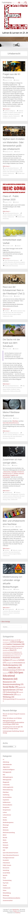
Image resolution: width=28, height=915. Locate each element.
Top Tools (5, 883)
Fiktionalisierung (8, 789)
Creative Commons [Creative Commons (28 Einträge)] (14, 644)
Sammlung (6, 870)
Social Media (6, 873)
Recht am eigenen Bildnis (11, 264)
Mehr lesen (6, 109)
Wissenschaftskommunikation (11, 898)
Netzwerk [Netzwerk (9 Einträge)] (5, 673)
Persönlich (6, 860)
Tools (4, 878)
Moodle (5, 837)
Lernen (5, 817)
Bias (4, 774)
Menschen (10, 262)
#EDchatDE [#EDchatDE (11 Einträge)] (6, 640)
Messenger (6, 825)
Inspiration (6, 800)
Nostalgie (5, 847)
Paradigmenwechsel (8, 857)
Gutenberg (15, 215)
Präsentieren (6, 862)
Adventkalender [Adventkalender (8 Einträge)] (6, 642)
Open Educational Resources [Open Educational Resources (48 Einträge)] (13, 675)
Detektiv (11, 112)
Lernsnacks (21, 434)
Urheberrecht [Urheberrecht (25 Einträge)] (10, 694)
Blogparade (6, 782)
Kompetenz (6, 807)
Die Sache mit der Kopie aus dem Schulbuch (11, 342)
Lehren (5, 812)
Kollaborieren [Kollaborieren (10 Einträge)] (18, 652)
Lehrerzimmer (7, 815)
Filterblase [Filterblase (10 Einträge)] (6, 650)
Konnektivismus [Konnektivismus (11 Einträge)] (8, 655)
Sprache (11, 116)
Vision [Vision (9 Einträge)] (19, 694)
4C (3, 759)
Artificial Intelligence (10, 110)
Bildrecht (15, 550)
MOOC (5, 835)
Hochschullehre (7, 797)
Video (11, 316)
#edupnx (18, 492)
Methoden (6, 830)
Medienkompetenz (8, 822)
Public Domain (7, 865)
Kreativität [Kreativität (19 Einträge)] (8, 658)
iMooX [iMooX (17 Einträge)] (13, 650)
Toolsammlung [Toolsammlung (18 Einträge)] (12, 692)
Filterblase (15, 421)
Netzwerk (5, 845)
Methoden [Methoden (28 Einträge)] (14, 668)
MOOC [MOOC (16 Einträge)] (21, 670)
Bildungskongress (8, 777)
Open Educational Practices (10, 852)
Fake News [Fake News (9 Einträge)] (19, 648)
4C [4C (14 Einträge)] (19, 640)
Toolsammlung (7, 880)
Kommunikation (7, 805)
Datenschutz (16, 496)
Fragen (19, 112)
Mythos (5, 171)
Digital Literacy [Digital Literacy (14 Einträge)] (10, 648)
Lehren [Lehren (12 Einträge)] (15, 660)
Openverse (12, 171)
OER (8, 171)
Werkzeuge (6, 895)
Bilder (4, 170)
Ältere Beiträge (5, 621)
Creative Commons (13, 170)
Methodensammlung (9, 832)
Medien (5, 820)
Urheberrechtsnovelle (15, 391)
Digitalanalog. (7, 2)
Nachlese (7, 311)
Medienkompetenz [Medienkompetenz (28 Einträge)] (12, 665)
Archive (5, 215)
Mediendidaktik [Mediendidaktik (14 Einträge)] (19, 662)
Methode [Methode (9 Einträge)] (5, 667)
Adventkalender (7, 764)
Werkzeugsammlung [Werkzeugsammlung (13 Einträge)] (10, 699)
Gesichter (5, 262)
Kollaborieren (6, 802)
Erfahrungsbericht (9, 609)
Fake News (8, 312)
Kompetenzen (7, 810)
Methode (5, 827)
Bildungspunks (14, 494)
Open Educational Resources (12, 168)
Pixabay (17, 171)
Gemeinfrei (10, 215)
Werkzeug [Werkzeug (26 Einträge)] (8, 697)
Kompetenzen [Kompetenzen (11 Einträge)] (18, 654)
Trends (5, 885)
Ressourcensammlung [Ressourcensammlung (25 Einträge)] (13, 684)
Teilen (18, 389)
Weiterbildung (7, 893)
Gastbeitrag (6, 794)
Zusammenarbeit (8, 900)
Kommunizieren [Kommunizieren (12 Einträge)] (8, 654)
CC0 (7, 170)
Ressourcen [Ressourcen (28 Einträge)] (9, 682)
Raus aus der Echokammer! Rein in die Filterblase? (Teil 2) (14, 290)
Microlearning (6, 436)
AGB (18, 609)
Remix (16, 497)
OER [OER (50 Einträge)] (12, 672)
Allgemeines (6, 767)
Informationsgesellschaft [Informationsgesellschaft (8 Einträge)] (8, 652)
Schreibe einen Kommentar (9, 118)
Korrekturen (11, 114)
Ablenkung (6, 762)
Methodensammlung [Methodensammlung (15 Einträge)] (10, 670)
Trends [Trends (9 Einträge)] (21, 692)
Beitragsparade (8, 492)
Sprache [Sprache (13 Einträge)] (21, 687)
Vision (4, 890)
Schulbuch (13, 389)
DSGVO (15, 112)
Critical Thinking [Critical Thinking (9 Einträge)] (7, 646)
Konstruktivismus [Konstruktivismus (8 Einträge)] (17, 655)
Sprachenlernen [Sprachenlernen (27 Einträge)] (11, 690)
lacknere (17, 80)
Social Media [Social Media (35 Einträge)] (10, 687)
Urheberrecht (16, 116)
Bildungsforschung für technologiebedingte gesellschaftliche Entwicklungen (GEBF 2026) (13, 722)
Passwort (10, 613)
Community (21, 494)
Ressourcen (6, 867)
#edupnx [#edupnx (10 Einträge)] (13, 640)
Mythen (20, 170)
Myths (4, 840)
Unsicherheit (16, 613)
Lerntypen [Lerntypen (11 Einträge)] (9, 662)
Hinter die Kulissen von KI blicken (12, 718)
